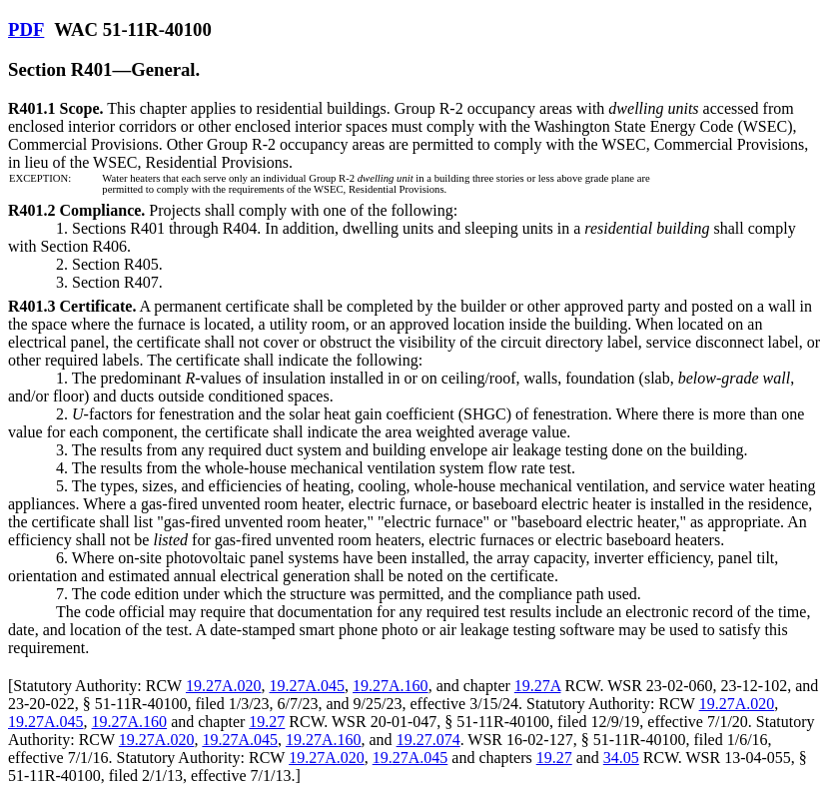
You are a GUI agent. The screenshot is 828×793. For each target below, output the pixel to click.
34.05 (621, 757)
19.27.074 (428, 739)
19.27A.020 (224, 685)
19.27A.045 (308, 685)
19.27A (537, 685)
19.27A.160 (390, 685)
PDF (26, 29)
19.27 (267, 721)
